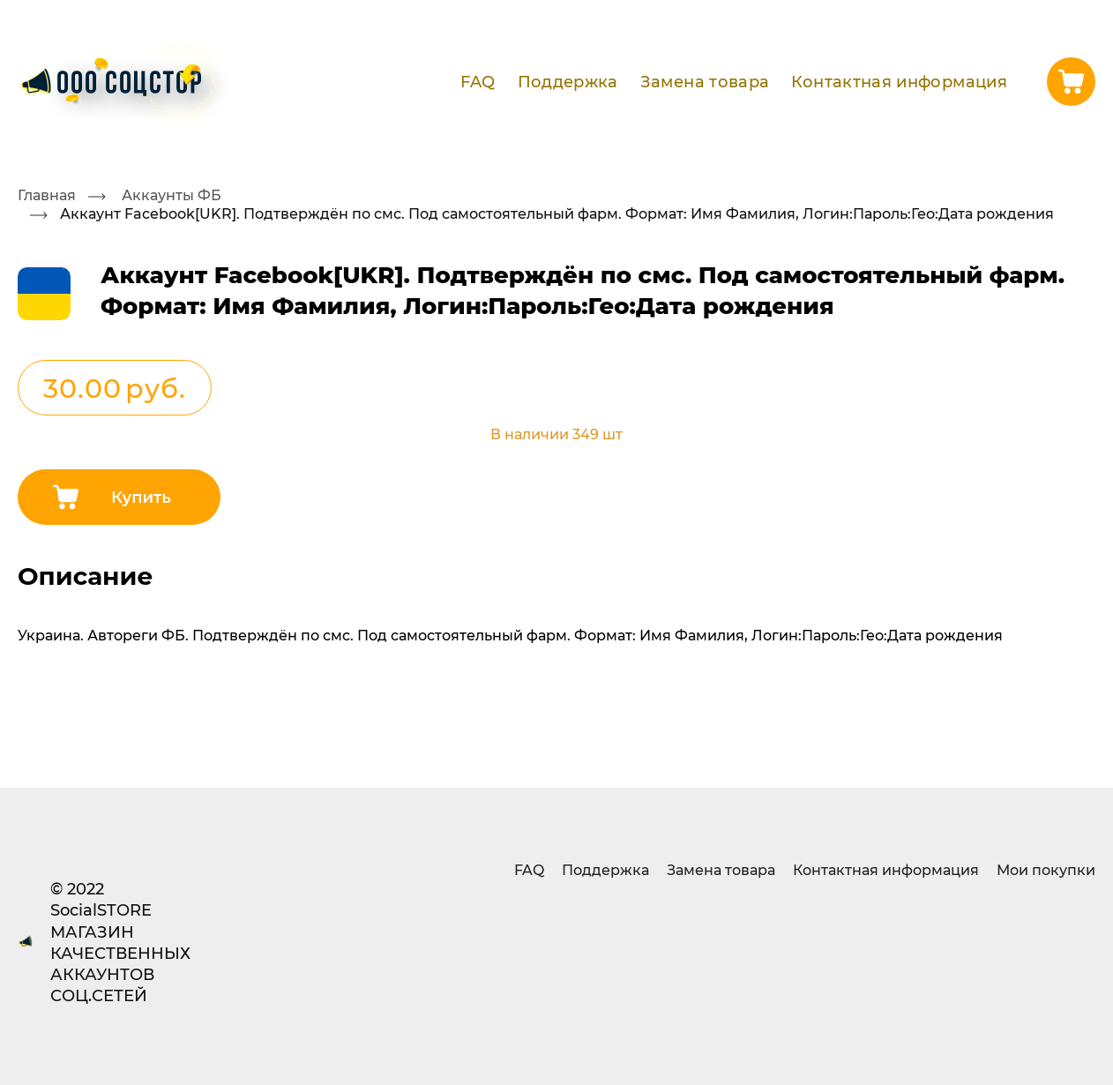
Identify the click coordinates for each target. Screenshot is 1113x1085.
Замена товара (705, 81)
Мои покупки (1046, 869)
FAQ (477, 81)
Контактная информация (899, 81)
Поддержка (568, 81)
